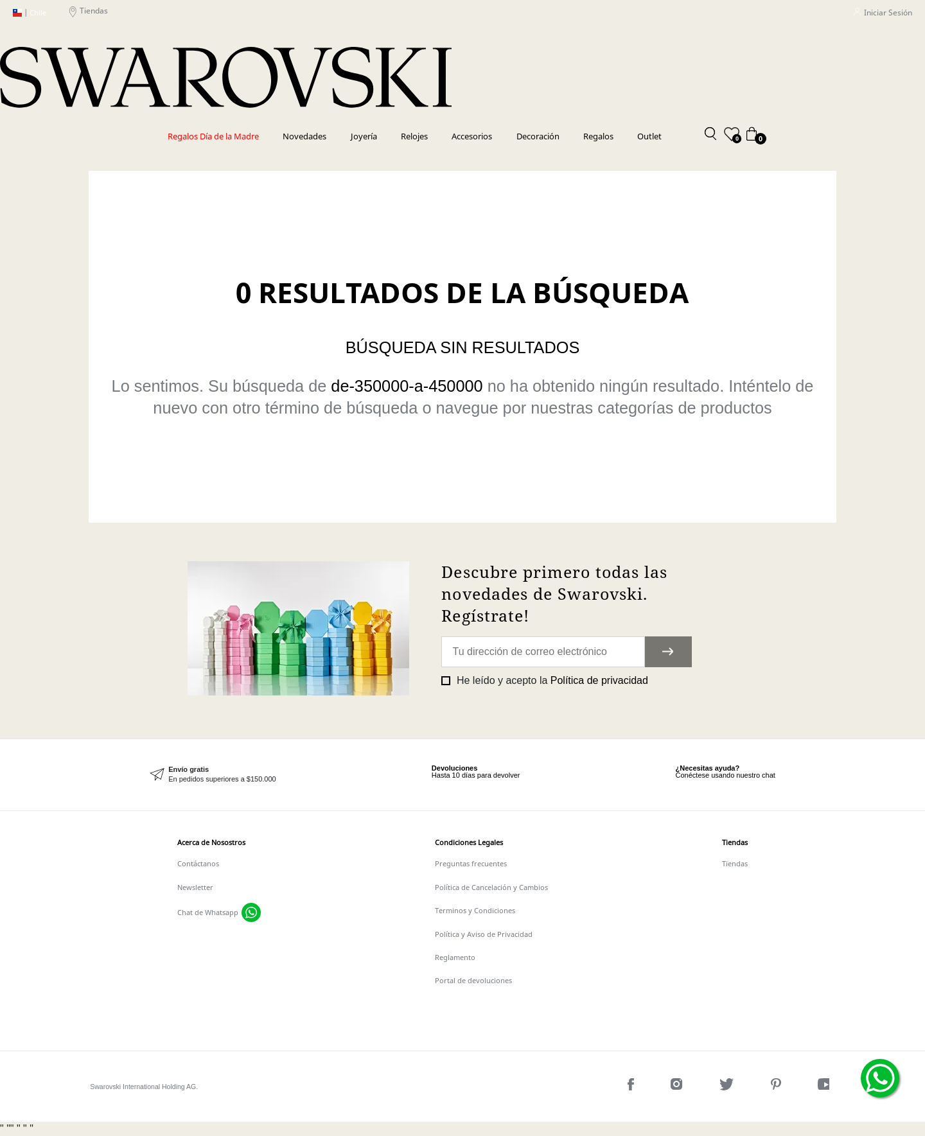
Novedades (304, 136)
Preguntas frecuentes (471, 863)
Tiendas (88, 13)
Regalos (598, 136)
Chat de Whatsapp (207, 912)
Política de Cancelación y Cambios (491, 887)
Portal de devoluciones (473, 980)
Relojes (414, 136)
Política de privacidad (599, 680)
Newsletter (195, 887)
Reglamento (455, 957)
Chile (29, 13)
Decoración (537, 136)
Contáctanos (198, 863)
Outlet (649, 136)
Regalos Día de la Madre (213, 136)
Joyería (364, 136)
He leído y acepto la (551, 680)
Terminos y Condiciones (475, 910)
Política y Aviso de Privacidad (484, 934)
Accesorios (472, 136)
